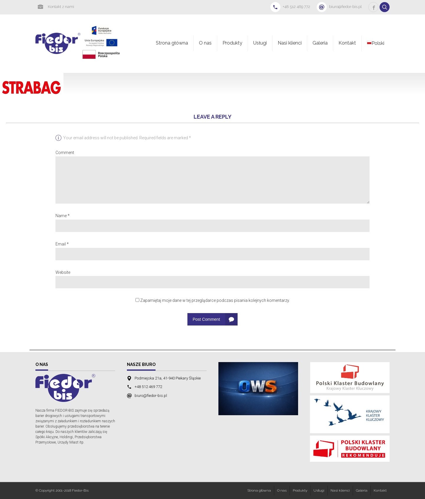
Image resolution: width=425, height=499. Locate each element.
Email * (62, 244)
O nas (205, 43)
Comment (64, 152)
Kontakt (347, 43)
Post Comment (206, 319)
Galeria (320, 43)
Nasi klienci (290, 43)
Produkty (232, 43)
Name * (62, 215)
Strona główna (172, 43)
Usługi (260, 43)
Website (62, 272)
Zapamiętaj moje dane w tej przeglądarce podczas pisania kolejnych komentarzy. (215, 300)
